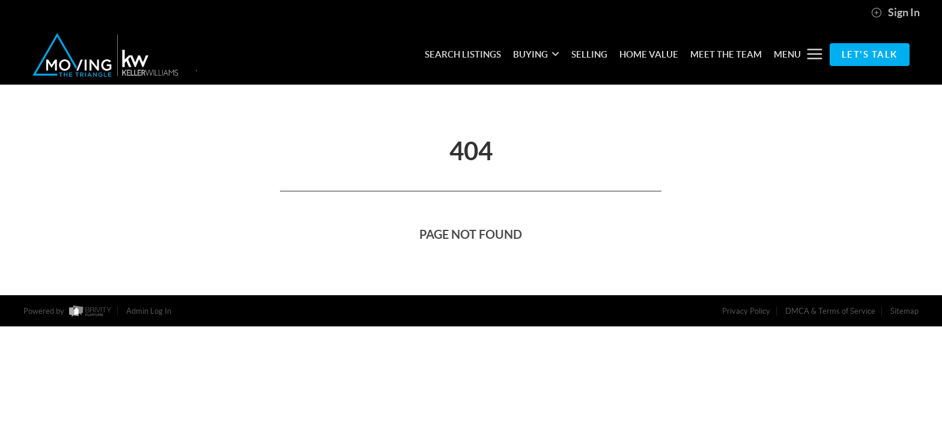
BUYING (536, 54)
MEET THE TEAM (726, 54)
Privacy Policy (746, 311)
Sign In (895, 13)
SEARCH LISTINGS (463, 54)
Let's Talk (870, 54)
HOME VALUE (648, 54)
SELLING (589, 54)
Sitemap (904, 311)
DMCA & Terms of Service (830, 311)
